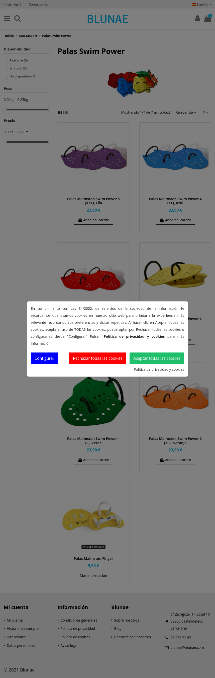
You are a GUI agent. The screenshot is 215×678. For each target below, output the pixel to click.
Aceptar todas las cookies (156, 358)
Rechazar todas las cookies (97, 358)
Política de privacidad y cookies (159, 369)
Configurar (44, 358)
